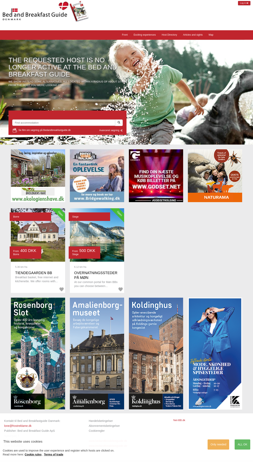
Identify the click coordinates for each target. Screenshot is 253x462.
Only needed (218, 444)
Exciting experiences (145, 34)
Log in (244, 3)
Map (211, 34)
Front (125, 34)
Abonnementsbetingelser (104, 425)
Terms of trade (53, 454)
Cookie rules (33, 454)
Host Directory (169, 34)
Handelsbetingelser (101, 420)
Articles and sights (193, 34)
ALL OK (242, 444)
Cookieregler (97, 430)
